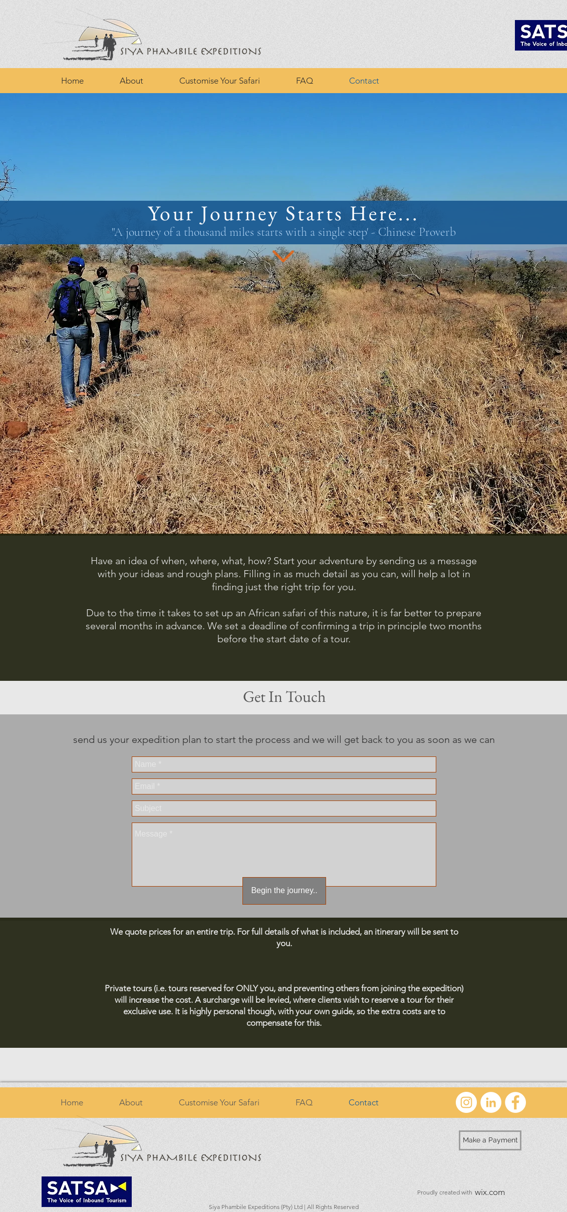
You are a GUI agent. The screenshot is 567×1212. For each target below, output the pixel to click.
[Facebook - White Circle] (515, 1102)
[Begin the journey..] (284, 891)
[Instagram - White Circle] (466, 1102)
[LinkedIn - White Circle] (490, 1102)
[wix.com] (489, 1192)
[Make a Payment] (490, 1140)
